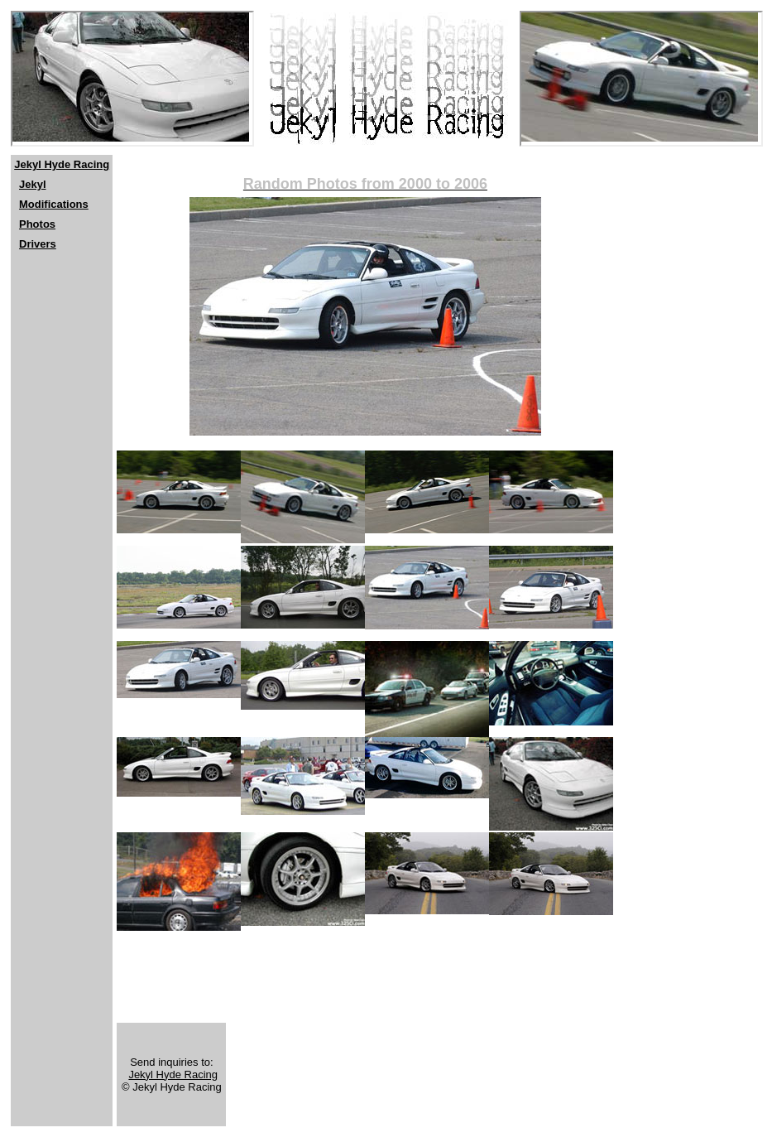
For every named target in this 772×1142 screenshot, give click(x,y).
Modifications (54, 204)
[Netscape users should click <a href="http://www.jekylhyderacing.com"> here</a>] (132, 79)
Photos (37, 224)
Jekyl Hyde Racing (61, 164)
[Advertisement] (60, 373)
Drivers (37, 244)
